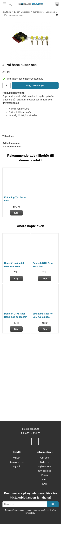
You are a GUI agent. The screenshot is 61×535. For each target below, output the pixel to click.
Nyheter (44, 462)
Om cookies (44, 470)
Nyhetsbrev (44, 466)
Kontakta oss (16, 462)
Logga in (16, 466)
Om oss (44, 457)
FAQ (44, 483)
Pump (44, 475)
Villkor (16, 457)
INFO (44, 479)
